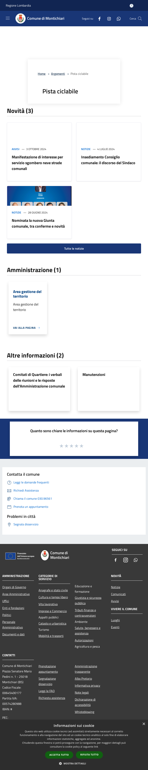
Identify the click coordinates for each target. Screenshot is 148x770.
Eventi (115, 627)
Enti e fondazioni (13, 608)
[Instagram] (107, 18)
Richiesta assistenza (52, 698)
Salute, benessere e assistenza (87, 631)
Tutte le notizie (74, 248)
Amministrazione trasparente (86, 669)
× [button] (143, 724)
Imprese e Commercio (53, 611)
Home (41, 73)
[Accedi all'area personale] (131, 5)
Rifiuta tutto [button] (89, 754)
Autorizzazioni (84, 640)
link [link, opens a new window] (96, 746)
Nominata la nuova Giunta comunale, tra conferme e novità (38, 223)
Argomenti (58, 73)
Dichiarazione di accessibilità (85, 702)
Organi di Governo (14, 587)
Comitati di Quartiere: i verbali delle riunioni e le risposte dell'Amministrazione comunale (39, 380)
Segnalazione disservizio (47, 681)
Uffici (5, 601)
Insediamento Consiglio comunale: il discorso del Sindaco (108, 160)
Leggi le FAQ (47, 691)
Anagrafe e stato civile (53, 590)
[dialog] (74, 745)
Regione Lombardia (18, 5)
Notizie (86, 149)
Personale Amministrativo (12, 625)
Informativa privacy (87, 685)
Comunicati (118, 594)
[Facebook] (98, 18)
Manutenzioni (93, 374)
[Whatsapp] (117, 18)
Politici (6, 615)
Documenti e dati (13, 634)
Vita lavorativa (48, 604)
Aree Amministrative (16, 594)
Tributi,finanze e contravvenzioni (85, 613)
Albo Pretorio (83, 678)
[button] (74, 763)
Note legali (82, 692)
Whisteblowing (84, 711)
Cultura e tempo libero (53, 597)
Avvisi (15, 149)
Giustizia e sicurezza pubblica (88, 600)
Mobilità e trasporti (51, 635)
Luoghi (115, 620)
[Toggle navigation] (7, 18)
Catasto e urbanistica (52, 623)
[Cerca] (140, 18)
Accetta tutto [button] (59, 754)
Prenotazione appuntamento (48, 669)
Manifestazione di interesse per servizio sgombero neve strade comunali (37, 163)
